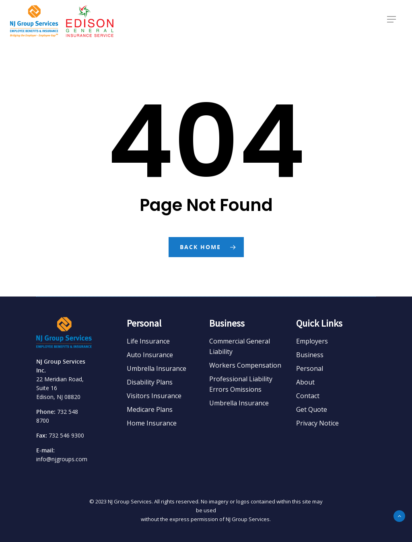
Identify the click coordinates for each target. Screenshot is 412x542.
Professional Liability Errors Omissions (240, 384)
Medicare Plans (150, 409)
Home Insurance (152, 423)
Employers (312, 341)
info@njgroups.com (61, 459)
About (305, 382)
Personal (309, 368)
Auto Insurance (150, 354)
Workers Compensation (245, 365)
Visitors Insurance (154, 395)
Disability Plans (150, 382)
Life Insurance (148, 341)
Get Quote (311, 409)
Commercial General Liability (239, 346)
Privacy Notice (317, 423)
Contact (307, 395)
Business (309, 354)
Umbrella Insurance (156, 368)
